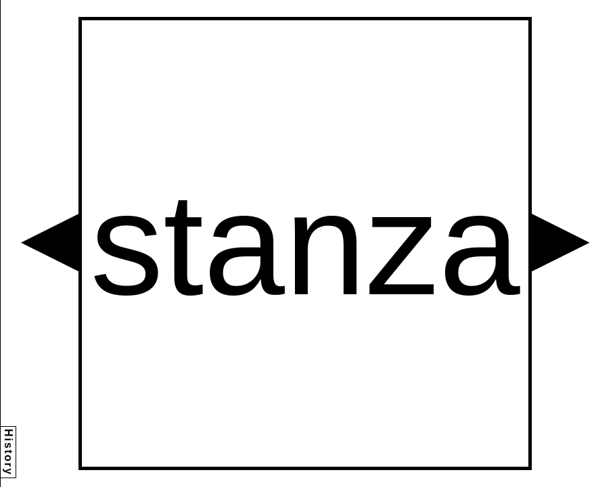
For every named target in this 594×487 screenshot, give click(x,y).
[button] (49, 242)
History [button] (8, 452)
